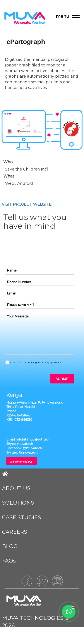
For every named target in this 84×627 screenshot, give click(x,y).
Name (12, 270)
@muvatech (32, 448)
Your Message (18, 316)
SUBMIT (62, 379)
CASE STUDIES (21, 517)
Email (11, 293)
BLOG (9, 546)
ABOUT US (16, 488)
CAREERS (14, 532)
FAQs (9, 560)
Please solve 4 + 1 (20, 305)
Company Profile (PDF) (21, 462)
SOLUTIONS (18, 503)
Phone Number (19, 282)
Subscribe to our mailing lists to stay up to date (35, 362)
